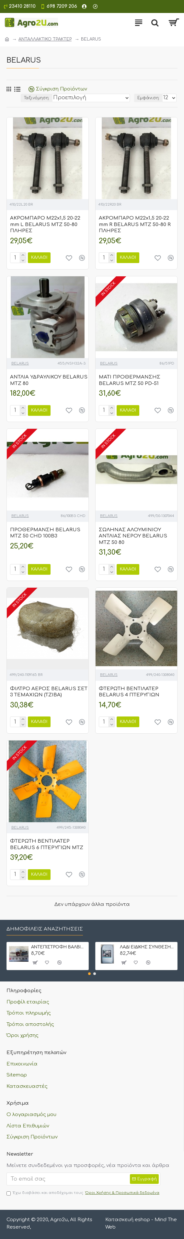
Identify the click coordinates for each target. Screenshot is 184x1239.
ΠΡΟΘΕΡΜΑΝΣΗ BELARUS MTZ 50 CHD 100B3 (45, 533)
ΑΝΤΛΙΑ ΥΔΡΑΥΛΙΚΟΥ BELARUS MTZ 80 (48, 380)
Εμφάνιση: (148, 98)
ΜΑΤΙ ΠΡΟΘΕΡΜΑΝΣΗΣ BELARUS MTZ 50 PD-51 (129, 380)
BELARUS (20, 363)
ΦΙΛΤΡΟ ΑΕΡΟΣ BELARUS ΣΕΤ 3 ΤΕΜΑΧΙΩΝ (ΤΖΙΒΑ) (48, 692)
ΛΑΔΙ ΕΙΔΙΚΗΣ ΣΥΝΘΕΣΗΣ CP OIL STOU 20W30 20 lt (147, 947)
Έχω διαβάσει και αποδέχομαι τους (83, 1193)
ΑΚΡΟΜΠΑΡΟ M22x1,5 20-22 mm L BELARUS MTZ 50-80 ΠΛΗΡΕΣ (45, 224)
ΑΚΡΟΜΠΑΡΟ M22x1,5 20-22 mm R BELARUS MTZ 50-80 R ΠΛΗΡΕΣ (135, 224)
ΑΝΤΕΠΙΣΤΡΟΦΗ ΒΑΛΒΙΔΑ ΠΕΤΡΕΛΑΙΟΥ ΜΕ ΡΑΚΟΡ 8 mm (58, 947)
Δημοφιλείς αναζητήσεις (44, 929)
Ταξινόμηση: (36, 98)
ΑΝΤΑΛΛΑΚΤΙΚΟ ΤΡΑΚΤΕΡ (45, 39)
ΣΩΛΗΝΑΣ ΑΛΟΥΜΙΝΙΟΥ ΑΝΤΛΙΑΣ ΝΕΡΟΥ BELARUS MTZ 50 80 (133, 536)
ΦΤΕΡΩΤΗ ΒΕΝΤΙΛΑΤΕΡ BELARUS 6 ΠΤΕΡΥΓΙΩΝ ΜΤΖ (46, 844)
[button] (89, 973)
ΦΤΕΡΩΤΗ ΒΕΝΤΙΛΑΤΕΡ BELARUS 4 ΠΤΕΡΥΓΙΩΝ (129, 692)
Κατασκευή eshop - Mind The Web (141, 1223)
